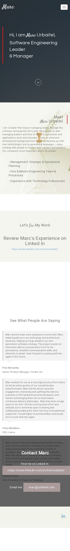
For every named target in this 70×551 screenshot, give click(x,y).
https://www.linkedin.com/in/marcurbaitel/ (35, 259)
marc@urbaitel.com (42, 487)
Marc (8, 7)
